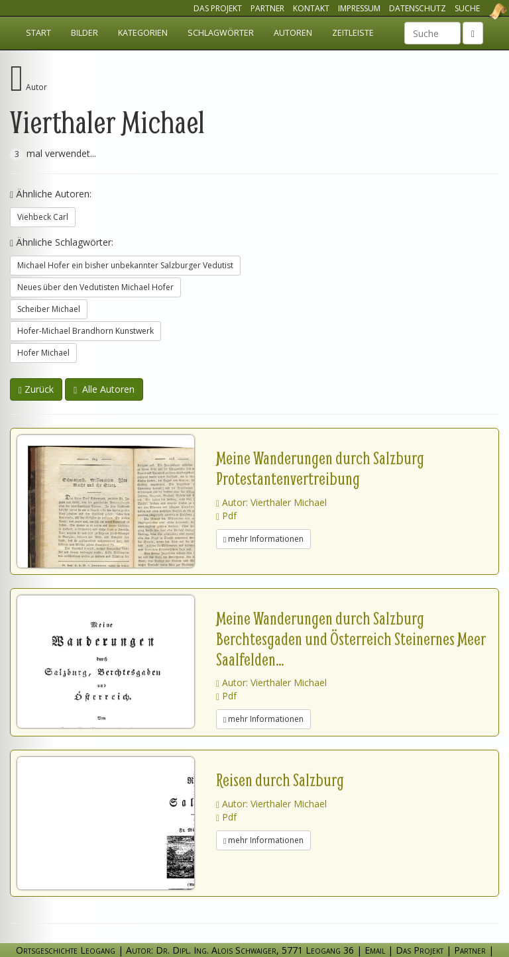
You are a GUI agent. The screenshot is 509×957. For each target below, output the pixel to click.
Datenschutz (417, 8)
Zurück (36, 389)
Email (375, 950)
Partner (267, 8)
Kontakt (311, 8)
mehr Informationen (263, 538)
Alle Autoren (104, 389)
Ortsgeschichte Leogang (481, 11)
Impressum (359, 8)
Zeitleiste (353, 32)
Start (38, 32)
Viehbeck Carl (42, 217)
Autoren (293, 32)
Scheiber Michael (48, 309)
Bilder (84, 32)
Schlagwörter (221, 32)
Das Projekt (218, 8)
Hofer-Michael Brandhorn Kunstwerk (85, 330)
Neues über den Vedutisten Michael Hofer (95, 287)
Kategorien (143, 32)
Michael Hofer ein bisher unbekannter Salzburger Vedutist (125, 265)
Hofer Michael (43, 352)
